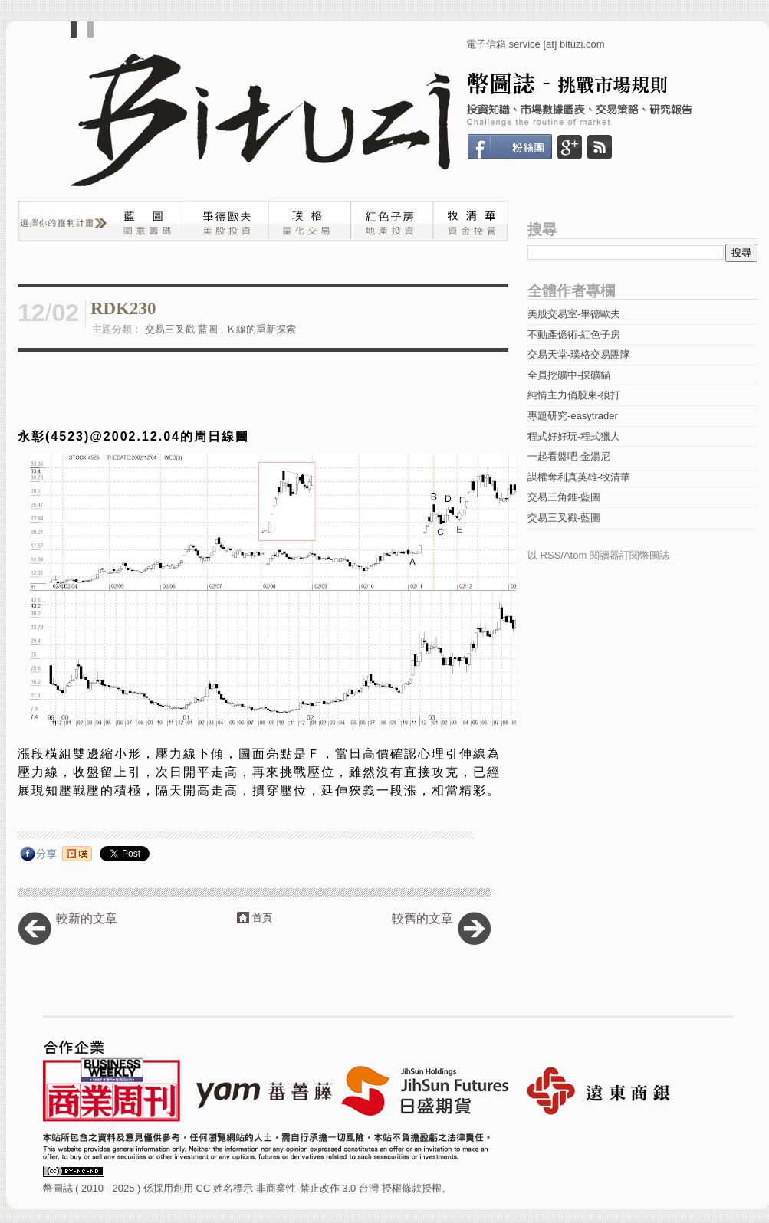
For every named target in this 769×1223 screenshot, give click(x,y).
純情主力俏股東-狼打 (573, 395)
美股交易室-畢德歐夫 (573, 314)
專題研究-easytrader (572, 415)
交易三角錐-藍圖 (563, 497)
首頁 (262, 917)
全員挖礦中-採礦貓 (568, 375)
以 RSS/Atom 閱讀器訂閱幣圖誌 (598, 555)
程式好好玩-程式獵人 (573, 436)
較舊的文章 (422, 918)
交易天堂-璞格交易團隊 (578, 354)
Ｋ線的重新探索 (261, 329)
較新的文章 (86, 918)
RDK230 (123, 308)
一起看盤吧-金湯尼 (568, 456)
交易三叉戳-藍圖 (181, 329)
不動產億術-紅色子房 (573, 334)
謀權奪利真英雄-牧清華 (578, 477)
